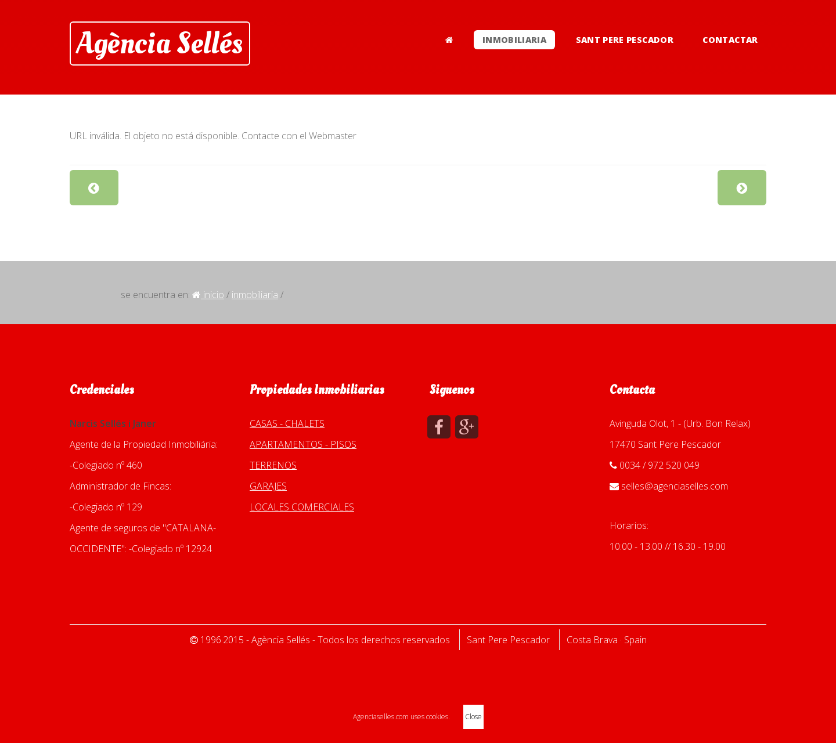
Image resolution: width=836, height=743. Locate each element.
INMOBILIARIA (514, 39)
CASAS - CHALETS (287, 423)
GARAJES (268, 486)
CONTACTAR (730, 39)
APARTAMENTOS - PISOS (303, 444)
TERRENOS (273, 465)
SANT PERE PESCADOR (624, 39)
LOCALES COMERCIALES (302, 507)
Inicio (208, 294)
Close (473, 717)
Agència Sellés (160, 43)
